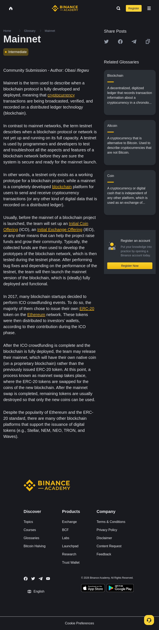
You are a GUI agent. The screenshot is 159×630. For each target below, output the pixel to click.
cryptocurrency (61, 95)
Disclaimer (104, 538)
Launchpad (70, 546)
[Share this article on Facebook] (120, 41)
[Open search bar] (117, 8)
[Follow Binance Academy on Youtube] (48, 578)
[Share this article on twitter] (106, 41)
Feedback (104, 554)
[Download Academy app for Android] (120, 588)
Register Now (130, 265)
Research (69, 554)
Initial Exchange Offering (59, 229)
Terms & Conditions (111, 522)
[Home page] (65, 8)
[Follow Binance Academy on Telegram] (41, 579)
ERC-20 (87, 308)
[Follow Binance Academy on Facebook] (26, 579)
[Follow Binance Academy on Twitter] (33, 578)
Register (133, 8)
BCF (65, 530)
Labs (65, 538)
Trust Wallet (71, 562)
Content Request (109, 546)
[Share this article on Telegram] (133, 41)
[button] (149, 8)
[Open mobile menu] (149, 8)
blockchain (62, 186)
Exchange (69, 522)
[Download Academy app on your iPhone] (93, 588)
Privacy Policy (107, 530)
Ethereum (36, 314)
